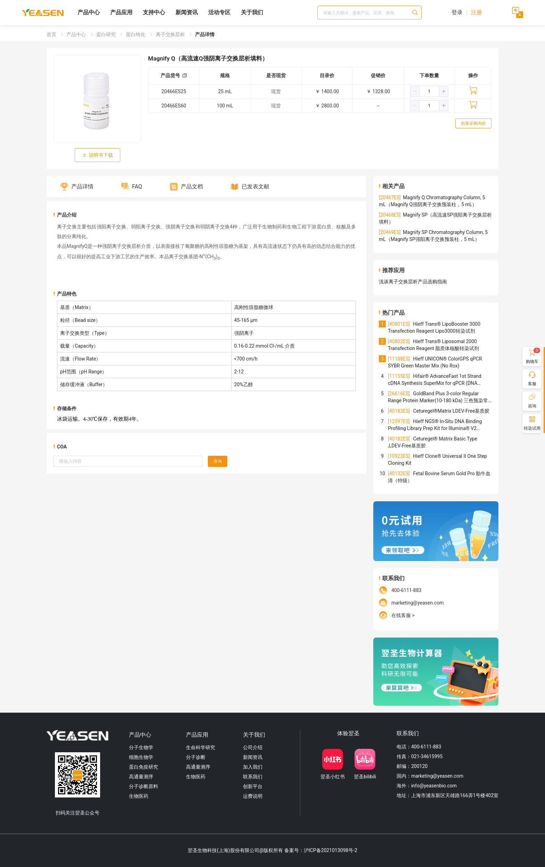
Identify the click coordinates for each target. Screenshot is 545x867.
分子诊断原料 (143, 786)
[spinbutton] (429, 91)
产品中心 (89, 12)
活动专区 (219, 12)
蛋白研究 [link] (106, 34)
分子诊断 (195, 757)
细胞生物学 (141, 757)
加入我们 (252, 767)
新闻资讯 (187, 12)
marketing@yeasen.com (417, 603)
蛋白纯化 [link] (136, 34)
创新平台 (252, 786)
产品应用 (121, 12)
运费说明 (252, 796)
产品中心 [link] (76, 34)
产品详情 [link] (204, 34)
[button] (415, 91)
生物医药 (138, 796)
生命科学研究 (200, 747)
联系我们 (252, 776)
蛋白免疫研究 (143, 767)
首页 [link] (52, 34)
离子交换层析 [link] (171, 34)
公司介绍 (252, 747)
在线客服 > (403, 615)
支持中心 (154, 12)
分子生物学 (141, 747)
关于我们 (252, 12)
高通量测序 (141, 776)
